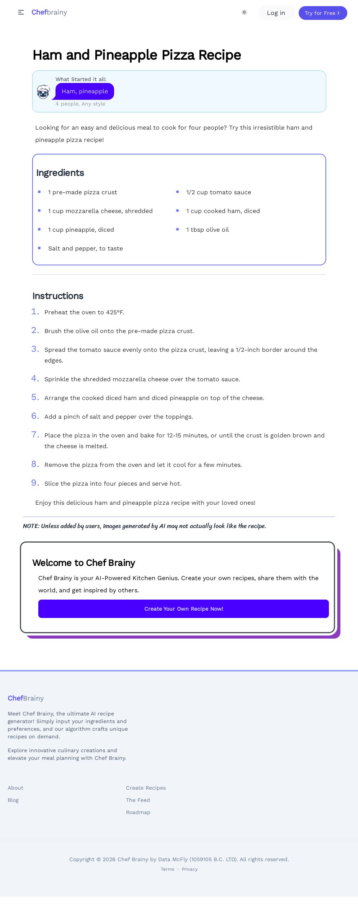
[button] (21, 12)
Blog (13, 800)
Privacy (190, 869)
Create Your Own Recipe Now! (183, 609)
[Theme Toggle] (244, 12)
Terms (167, 869)
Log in (277, 12)
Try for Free (323, 13)
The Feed (138, 800)
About (15, 788)
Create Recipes (146, 788)
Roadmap (138, 812)
